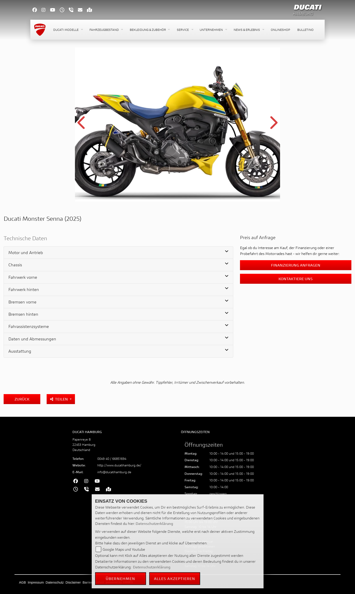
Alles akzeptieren (174, 578)
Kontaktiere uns (295, 278)
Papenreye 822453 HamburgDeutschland (83, 444)
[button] (67, 30)
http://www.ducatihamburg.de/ (119, 465)
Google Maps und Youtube (124, 549)
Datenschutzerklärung (154, 523)
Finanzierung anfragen (295, 265)
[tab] (118, 253)
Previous (82, 125)
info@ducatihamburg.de (114, 472)
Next (273, 125)
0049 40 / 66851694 (111, 458)
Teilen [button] (59, 399)
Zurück (21, 399)
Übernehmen (120, 578)
